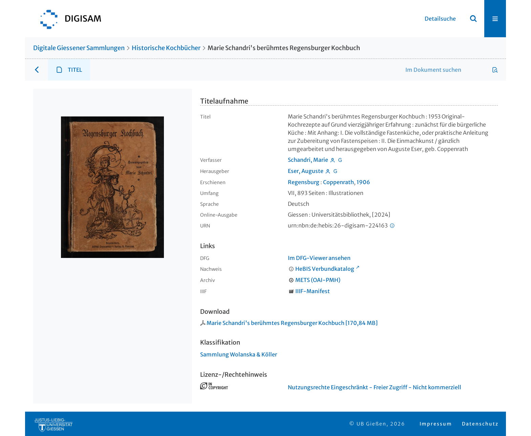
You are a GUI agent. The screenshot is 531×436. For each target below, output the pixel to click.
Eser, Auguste (305, 171)
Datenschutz (480, 424)
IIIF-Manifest (312, 291)
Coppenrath (338, 182)
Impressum (436, 424)
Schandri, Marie (308, 159)
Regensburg (303, 182)
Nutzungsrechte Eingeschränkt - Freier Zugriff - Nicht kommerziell (374, 387)
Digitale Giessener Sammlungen (79, 48)
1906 (363, 182)
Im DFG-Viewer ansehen (319, 258)
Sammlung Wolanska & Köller (238, 354)
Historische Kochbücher (166, 48)
